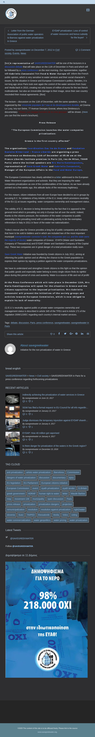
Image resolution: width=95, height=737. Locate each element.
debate (14, 322)
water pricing (60, 520)
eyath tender (69, 488)
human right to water (49, 493)
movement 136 (22, 499)
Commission (73, 472)
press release (13, 504)
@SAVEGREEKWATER (22, 538)
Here (85, 112)
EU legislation (13, 483)
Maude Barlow (78, 493)
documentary (59, 477)
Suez (20, 515)
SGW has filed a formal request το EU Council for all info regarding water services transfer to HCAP (55, 407)
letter (58, 177)
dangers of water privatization (21, 477)
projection (67, 504)
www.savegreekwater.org (47, 732)
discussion (24, 322)
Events (16, 53)
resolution (33, 509)
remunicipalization (15, 509)
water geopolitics (42, 520)
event (35, 488)
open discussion (55, 499)
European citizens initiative (54, 483)
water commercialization (18, 520)
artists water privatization (38, 472)
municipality (38, 499)
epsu (71, 477)
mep (9, 499)
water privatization (78, 520)
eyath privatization (50, 488)
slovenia (11, 515)
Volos (65, 515)
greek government (16, 493)
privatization (29, 504)
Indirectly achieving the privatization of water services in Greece (53, 394)
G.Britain (82, 488)
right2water (79, 509)
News (23, 53)
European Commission (18, 488)
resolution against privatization (56, 509)
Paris (32, 322)
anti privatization (15, 472)
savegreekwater (62, 322)
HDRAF (32, 493)
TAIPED (31, 515)
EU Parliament (31, 483)
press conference (44, 322)
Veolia (56, 515)
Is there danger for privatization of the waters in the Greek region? (54, 446)
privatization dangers (49, 504)
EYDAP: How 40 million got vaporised (40, 433)
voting (74, 515)
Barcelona (59, 472)
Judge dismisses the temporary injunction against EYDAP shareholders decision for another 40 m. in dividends (55, 420)
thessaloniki (44, 515)
